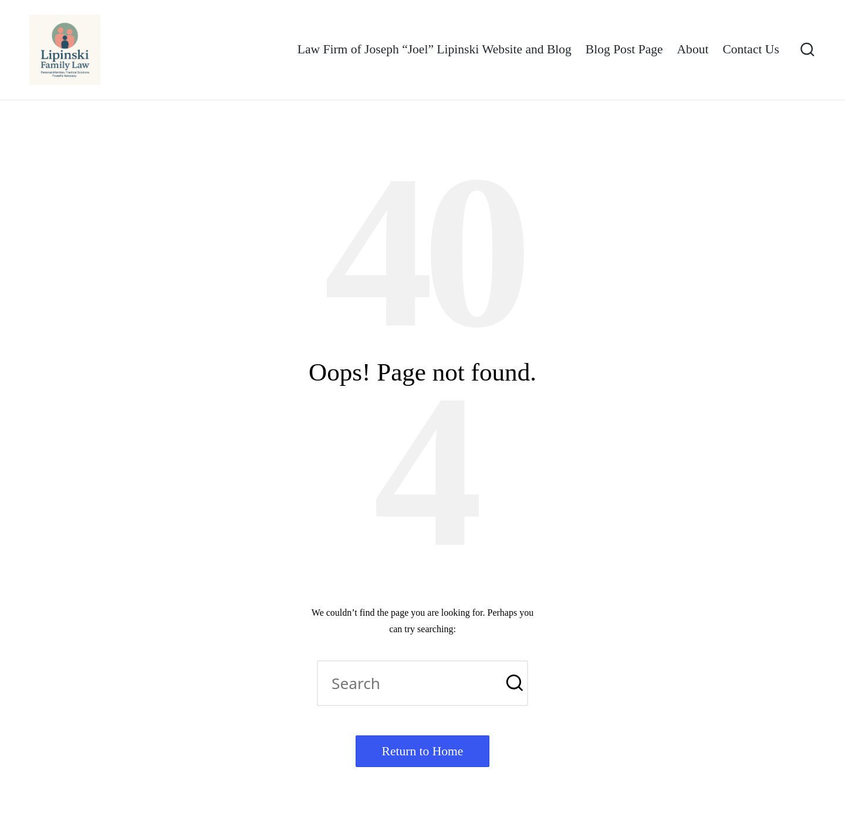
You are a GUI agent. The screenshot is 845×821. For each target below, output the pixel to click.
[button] (512, 682)
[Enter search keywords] (422, 682)
